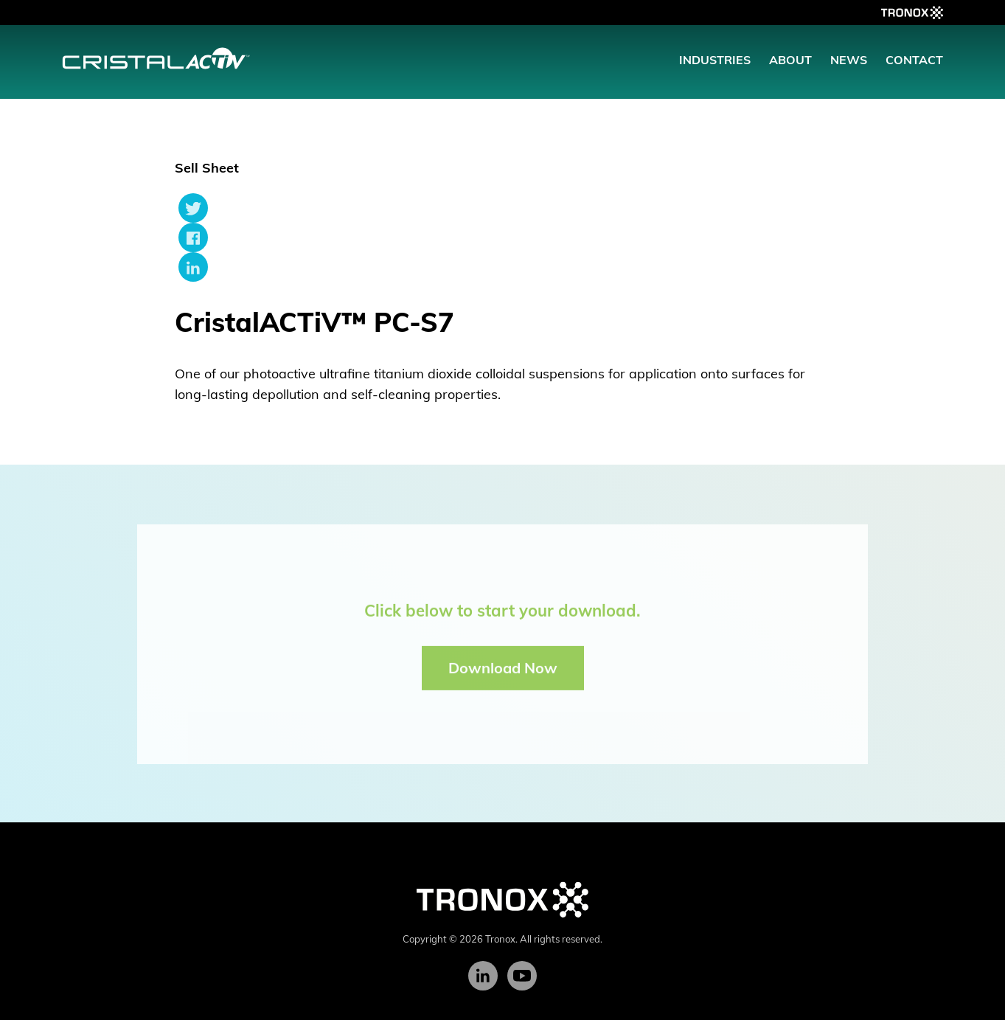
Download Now (502, 671)
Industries (715, 59)
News (848, 59)
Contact (914, 59)
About (790, 59)
